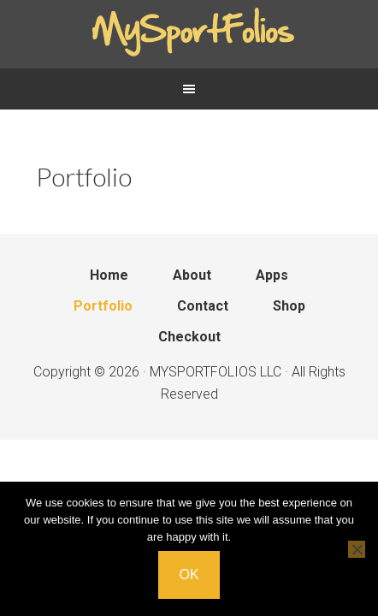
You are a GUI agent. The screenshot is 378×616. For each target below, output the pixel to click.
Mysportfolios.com (189, 34)
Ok (188, 574)
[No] (356, 549)
